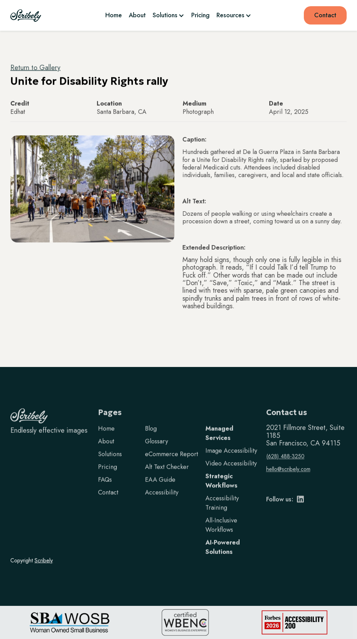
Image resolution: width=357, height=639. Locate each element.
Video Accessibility (231, 470)
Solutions (110, 461)
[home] (25, 15)
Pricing (200, 15)
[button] (168, 15)
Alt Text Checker (167, 474)
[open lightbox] (92, 189)
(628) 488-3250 (285, 463)
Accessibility (161, 499)
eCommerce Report (171, 461)
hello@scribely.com (288, 477)
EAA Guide (160, 487)
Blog (151, 436)
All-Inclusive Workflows (221, 532)
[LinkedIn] (300, 508)
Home (113, 15)
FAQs (105, 487)
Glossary (156, 448)
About (137, 15)
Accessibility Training (222, 510)
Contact (325, 15)
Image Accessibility (231, 458)
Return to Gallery (35, 68)
